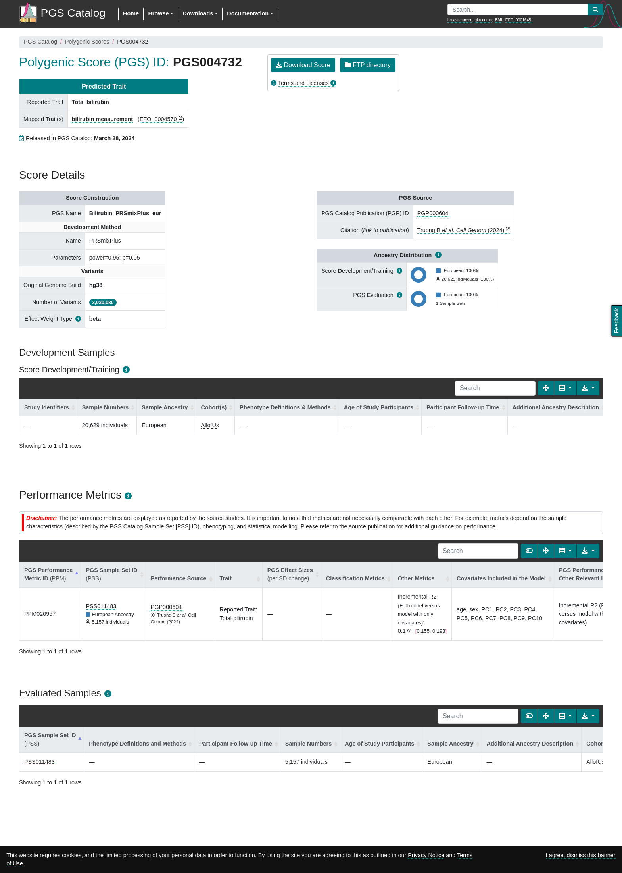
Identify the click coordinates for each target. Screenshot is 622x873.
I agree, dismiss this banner (581, 855)
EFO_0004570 (158, 119)
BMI (498, 20)
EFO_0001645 (518, 20)
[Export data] (588, 388)
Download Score (303, 65)
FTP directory (368, 65)
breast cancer (459, 20)
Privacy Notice (426, 855)
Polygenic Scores (87, 42)
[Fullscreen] (546, 388)
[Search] (495, 388)
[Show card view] (529, 551)
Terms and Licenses (303, 83)
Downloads (197, 13)
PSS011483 (101, 606)
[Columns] (565, 388)
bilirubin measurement (102, 119)
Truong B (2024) (460, 230)
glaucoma (483, 20)
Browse (158, 13)
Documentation (248, 13)
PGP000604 (432, 213)
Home (131, 13)
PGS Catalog (40, 42)
